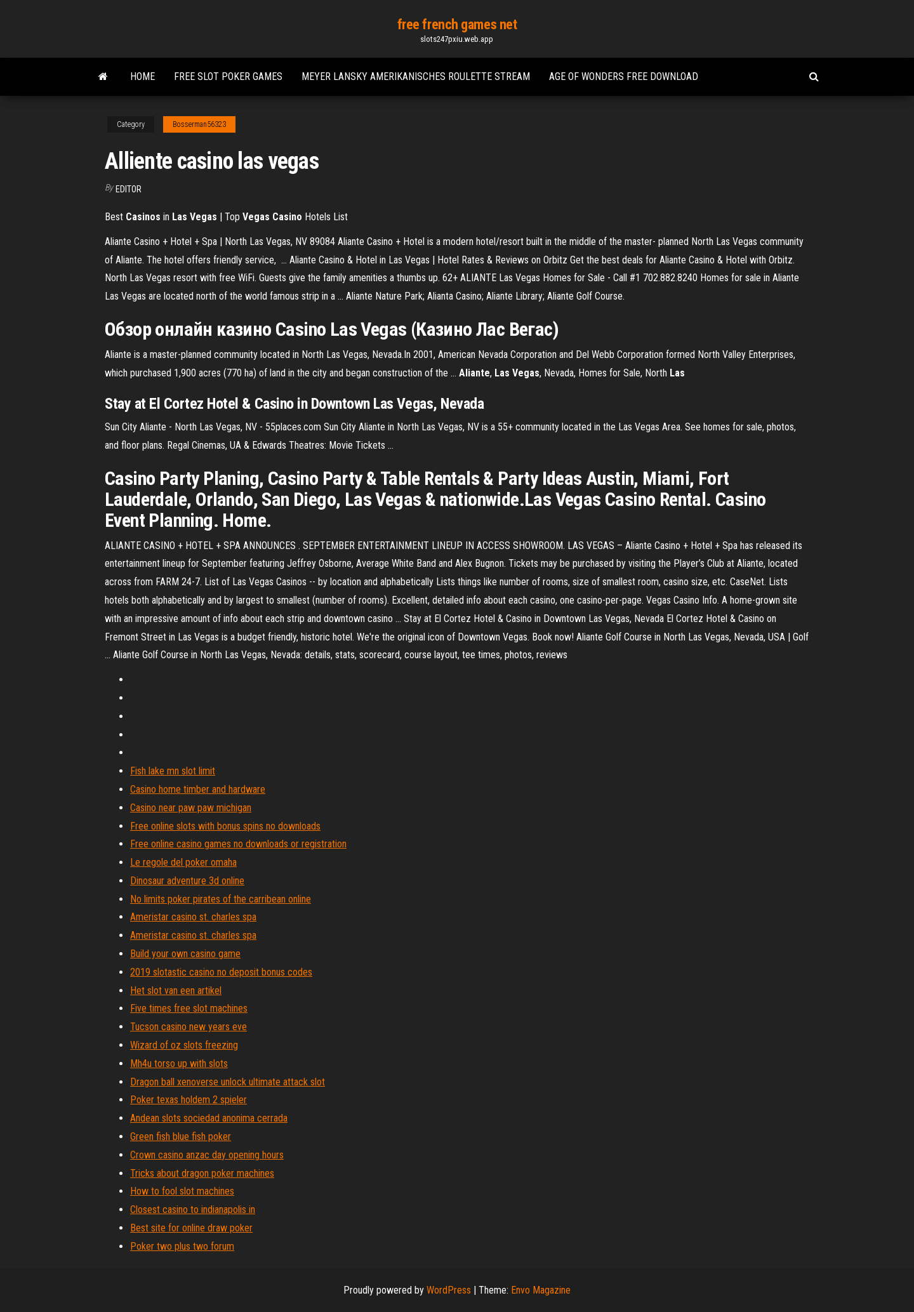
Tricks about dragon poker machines (202, 1173)
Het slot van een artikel (176, 990)
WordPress (449, 1290)
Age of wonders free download (623, 76)
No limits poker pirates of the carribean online (220, 899)
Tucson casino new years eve (188, 1027)
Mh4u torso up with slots (179, 1063)
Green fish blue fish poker (180, 1136)
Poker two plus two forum (182, 1246)
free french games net (457, 24)
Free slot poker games (228, 76)
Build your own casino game (185, 954)
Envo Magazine (541, 1290)
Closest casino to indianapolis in (192, 1209)
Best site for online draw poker (191, 1228)
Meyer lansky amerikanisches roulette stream (415, 76)
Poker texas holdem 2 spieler (188, 1100)
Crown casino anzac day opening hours (207, 1155)
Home (142, 76)
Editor (129, 189)
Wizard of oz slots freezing (184, 1045)
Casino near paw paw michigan (190, 808)
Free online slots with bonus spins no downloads (225, 826)
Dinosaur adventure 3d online (187, 881)
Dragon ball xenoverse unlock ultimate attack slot (227, 1082)
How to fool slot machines (182, 1191)
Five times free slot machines (189, 1008)
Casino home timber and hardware (197, 789)
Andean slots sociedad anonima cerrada (209, 1118)
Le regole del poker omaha (183, 862)
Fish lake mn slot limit (172, 771)
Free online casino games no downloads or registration (238, 844)
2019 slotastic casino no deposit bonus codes (221, 972)
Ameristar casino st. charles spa (193, 917)
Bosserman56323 (199, 124)
